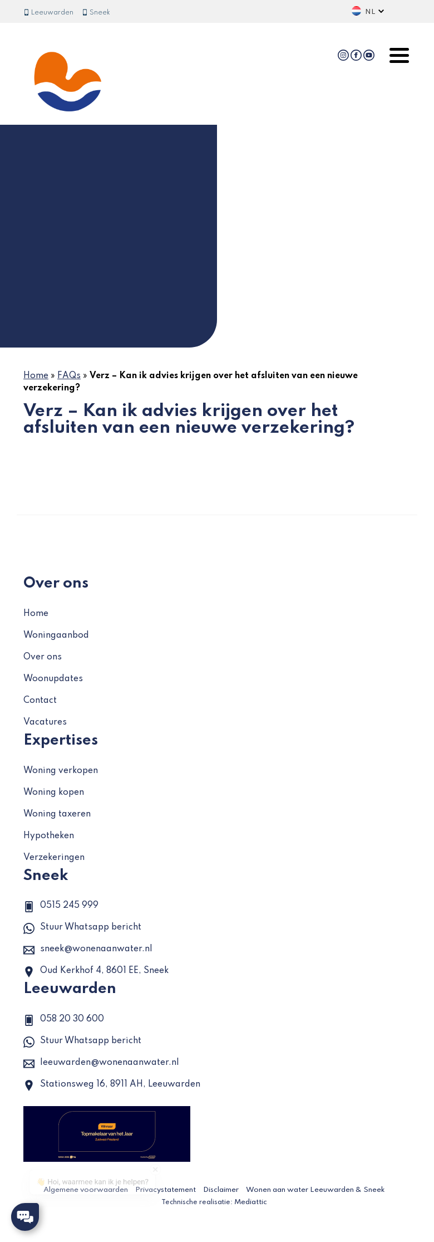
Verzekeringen (54, 857)
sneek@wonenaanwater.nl (87, 950)
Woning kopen (53, 792)
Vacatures (45, 722)
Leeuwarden (48, 12)
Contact (40, 700)
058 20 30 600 (63, 1020)
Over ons (42, 657)
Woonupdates (53, 678)
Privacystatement (165, 1190)
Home (35, 375)
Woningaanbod (56, 635)
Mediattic (250, 1202)
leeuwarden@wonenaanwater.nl (101, 1063)
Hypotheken (48, 836)
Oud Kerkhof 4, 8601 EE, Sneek (96, 971)
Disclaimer (221, 1190)
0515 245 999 (60, 906)
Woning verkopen (60, 770)
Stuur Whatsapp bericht (82, 928)
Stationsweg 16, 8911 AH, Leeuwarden (111, 1085)
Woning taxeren (57, 814)
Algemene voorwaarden (85, 1190)
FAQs (69, 375)
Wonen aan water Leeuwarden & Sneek (315, 1190)
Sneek (96, 12)
